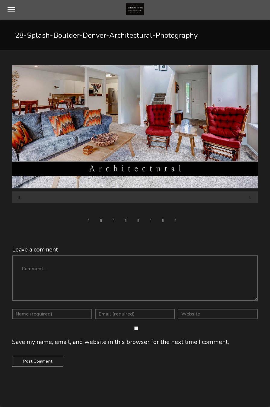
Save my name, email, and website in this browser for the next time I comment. (120, 342)
